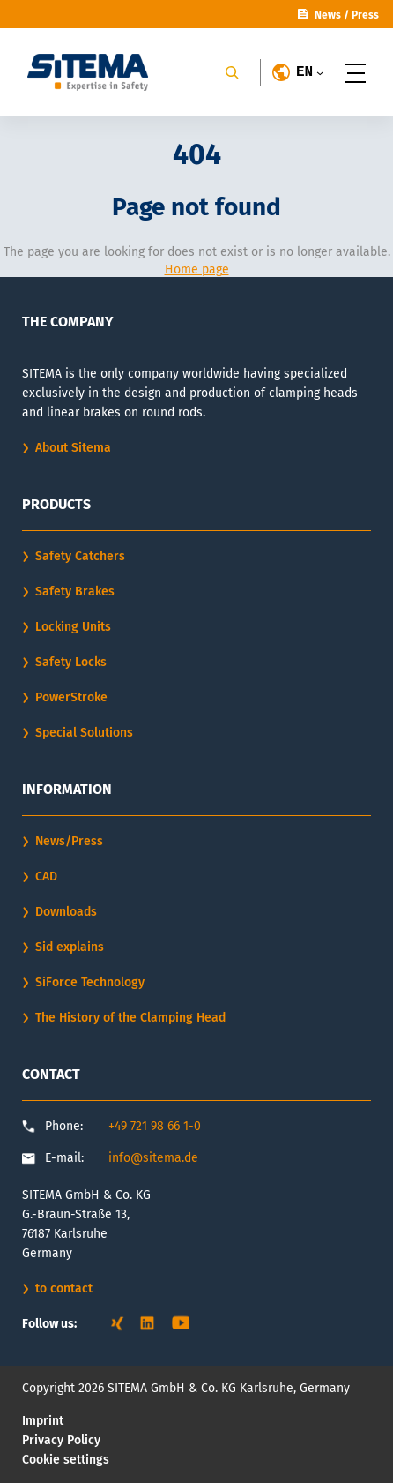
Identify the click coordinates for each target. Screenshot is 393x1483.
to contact (64, 1288)
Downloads (66, 911)
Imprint (42, 1420)
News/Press (69, 841)
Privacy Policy (61, 1440)
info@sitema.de (153, 1157)
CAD (46, 876)
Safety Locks (71, 662)
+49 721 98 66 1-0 (154, 1126)
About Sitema (73, 447)
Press (365, 15)
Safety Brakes (75, 591)
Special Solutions (84, 732)
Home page (197, 269)
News (328, 15)
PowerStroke (71, 697)
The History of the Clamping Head (130, 1017)
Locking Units (73, 626)
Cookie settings (65, 1459)
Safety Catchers (80, 556)
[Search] (231, 72)
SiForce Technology (90, 982)
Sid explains (69, 947)
